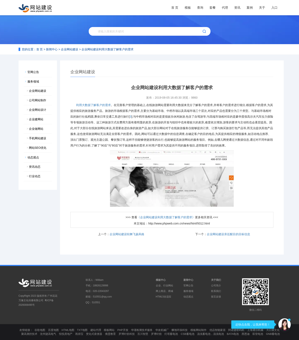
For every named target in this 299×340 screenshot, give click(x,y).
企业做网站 (36, 128)
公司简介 (216, 285)
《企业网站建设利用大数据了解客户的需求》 (166, 217)
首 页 (174, 7)
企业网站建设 (69, 49)
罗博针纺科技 (127, 333)
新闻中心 (52, 49)
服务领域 (33, 81)
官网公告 (33, 72)
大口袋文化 (273, 330)
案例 (250, 7)
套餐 (212, 7)
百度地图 (53, 330)
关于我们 (216, 280)
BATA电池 (233, 333)
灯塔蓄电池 (171, 333)
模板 (188, 7)
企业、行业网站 (164, 285)
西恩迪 (246, 333)
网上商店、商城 (164, 291)
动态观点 (33, 157)
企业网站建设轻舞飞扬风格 (127, 234)
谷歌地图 (39, 330)
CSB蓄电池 (187, 333)
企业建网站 (36, 119)
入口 (274, 7)
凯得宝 (79, 333)
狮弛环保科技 (179, 330)
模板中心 (161, 280)
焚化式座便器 (94, 333)
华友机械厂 (162, 330)
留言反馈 (216, 296)
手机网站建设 (37, 138)
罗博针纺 (156, 333)
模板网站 (109, 330)
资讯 (237, 7)
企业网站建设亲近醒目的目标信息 (228, 234)
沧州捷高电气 (48, 333)
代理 (225, 7)
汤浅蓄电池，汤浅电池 (210, 333)
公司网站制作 (37, 100)
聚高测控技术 (29, 333)
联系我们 (216, 291)
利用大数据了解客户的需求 (93, 105)
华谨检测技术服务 (141, 330)
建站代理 (95, 330)
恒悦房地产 (65, 333)
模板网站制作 (198, 330)
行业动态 (34, 176)
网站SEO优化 (38, 147)
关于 (262, 7)
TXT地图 (82, 330)
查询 (200, 7)
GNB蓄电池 (273, 333)
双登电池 (257, 333)
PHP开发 (122, 330)
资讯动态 (34, 166)
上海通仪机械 (255, 330)
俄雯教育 (110, 333)
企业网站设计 (37, 109)
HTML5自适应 (163, 296)
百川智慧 (142, 333)
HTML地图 (67, 330)
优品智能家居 (217, 330)
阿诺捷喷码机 (236, 330)
